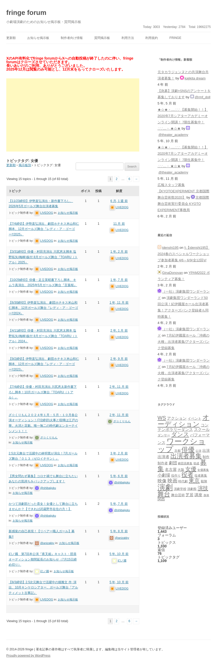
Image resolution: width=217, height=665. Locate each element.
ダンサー (164, 435)
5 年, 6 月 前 (119, 476)
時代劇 (183, 481)
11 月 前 (119, 223)
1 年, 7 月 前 (119, 280)
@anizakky (47, 543)
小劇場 (164, 475)
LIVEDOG (46, 212)
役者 (187, 474)
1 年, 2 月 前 (119, 251)
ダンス (180, 434)
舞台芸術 (178, 495)
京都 (177, 450)
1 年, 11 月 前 (119, 302)
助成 (196, 463)
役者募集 (200, 475)
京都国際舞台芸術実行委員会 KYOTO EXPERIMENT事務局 (183, 203)
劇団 (173, 462)
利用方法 (127, 38)
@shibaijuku (48, 487)
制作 (206, 457)
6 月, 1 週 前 (119, 201)
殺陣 (204, 481)
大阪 (180, 470)
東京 (194, 480)
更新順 (11, 38)
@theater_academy (173, 135)
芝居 (189, 495)
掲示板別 (25, 165)
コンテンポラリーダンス (183, 427)
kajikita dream (195, 78)
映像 (162, 480)
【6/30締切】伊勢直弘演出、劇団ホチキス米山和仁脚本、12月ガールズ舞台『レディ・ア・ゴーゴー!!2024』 (43, 308)
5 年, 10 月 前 (119, 554)
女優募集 (203, 469)
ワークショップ (181, 445)
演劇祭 (192, 488)
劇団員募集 (185, 463)
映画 (172, 480)
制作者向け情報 (72, 38)
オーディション (183, 420)
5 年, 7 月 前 (119, 504)
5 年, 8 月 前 (119, 531)
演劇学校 (180, 488)
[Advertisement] (72, 115)
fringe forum (26, 12)
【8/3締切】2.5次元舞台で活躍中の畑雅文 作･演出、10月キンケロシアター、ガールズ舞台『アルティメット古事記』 (43, 587)
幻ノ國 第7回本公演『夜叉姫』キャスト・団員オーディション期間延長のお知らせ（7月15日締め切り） (43, 559)
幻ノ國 (44, 571)
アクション (177, 418)
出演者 (163, 456)
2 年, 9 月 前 (119, 359)
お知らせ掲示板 (38, 38)
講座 (198, 495)
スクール (202, 429)
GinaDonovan (172, 273)
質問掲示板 (102, 38)
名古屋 (171, 469)
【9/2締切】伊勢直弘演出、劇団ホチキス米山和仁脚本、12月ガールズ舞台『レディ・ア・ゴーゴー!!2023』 (44, 364)
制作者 (163, 463)
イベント (194, 418)
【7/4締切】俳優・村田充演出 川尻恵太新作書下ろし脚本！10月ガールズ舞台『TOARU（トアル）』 (43, 392)
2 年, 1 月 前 (119, 330)
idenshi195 (170, 248)
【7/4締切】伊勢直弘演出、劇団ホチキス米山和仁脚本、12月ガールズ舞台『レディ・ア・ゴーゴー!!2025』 (44, 229)
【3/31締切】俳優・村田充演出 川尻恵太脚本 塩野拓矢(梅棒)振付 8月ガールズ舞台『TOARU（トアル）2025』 (43, 257)
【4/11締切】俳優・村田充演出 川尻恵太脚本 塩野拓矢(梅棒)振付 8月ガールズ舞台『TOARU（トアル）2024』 (43, 336)
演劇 (165, 487)
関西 (161, 499)
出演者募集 (186, 455)
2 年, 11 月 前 (119, 387)
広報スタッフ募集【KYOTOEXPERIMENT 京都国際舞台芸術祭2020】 (183, 191)
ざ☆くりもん (49, 437)
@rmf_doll (202, 97)
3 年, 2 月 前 (119, 453)
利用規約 (151, 38)
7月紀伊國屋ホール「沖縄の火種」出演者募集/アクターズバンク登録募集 (184, 341)
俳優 (187, 449)
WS (162, 418)
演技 (203, 488)
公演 (198, 450)
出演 (206, 450)
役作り (176, 475)
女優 (190, 469)
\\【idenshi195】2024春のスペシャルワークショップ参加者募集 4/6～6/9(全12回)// (183, 254)
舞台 (164, 494)
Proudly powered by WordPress (28, 655)
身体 (206, 495)
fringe (175, 38)
